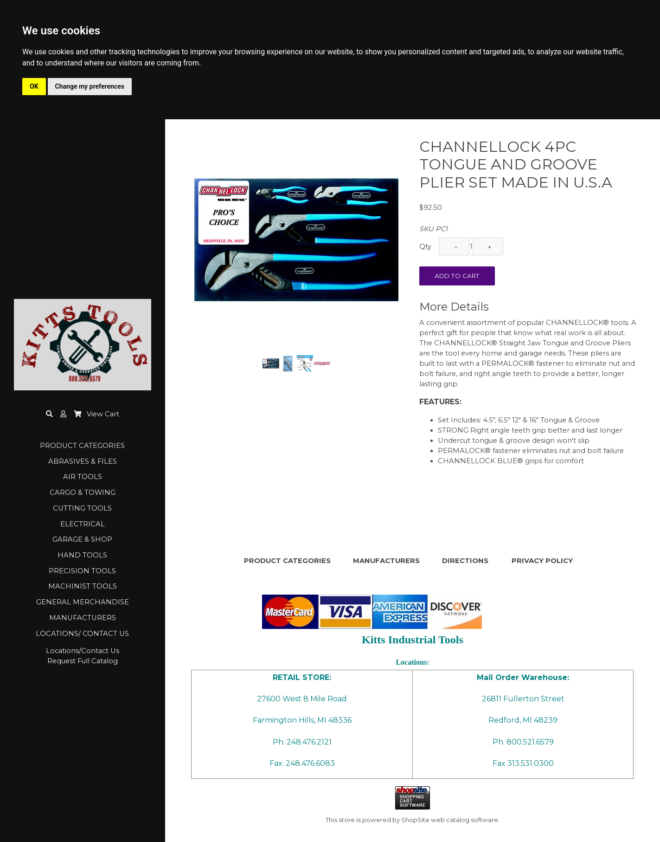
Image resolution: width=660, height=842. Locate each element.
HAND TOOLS (82, 555)
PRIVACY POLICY (542, 561)
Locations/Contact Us (82, 651)
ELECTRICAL (82, 524)
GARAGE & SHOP (82, 539)
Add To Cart (457, 275)
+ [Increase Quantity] (490, 247)
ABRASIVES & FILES (82, 461)
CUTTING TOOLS (82, 508)
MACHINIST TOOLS (82, 586)
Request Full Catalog (82, 661)
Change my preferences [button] (89, 86)
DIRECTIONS (465, 561)
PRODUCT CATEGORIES (82, 445)
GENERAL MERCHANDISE (82, 602)
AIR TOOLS (82, 477)
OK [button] (34, 86)
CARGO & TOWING (82, 492)
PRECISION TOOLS (82, 571)
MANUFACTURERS (82, 618)
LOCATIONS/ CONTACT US (82, 633)
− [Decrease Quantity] (456, 247)
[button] (63, 414)
